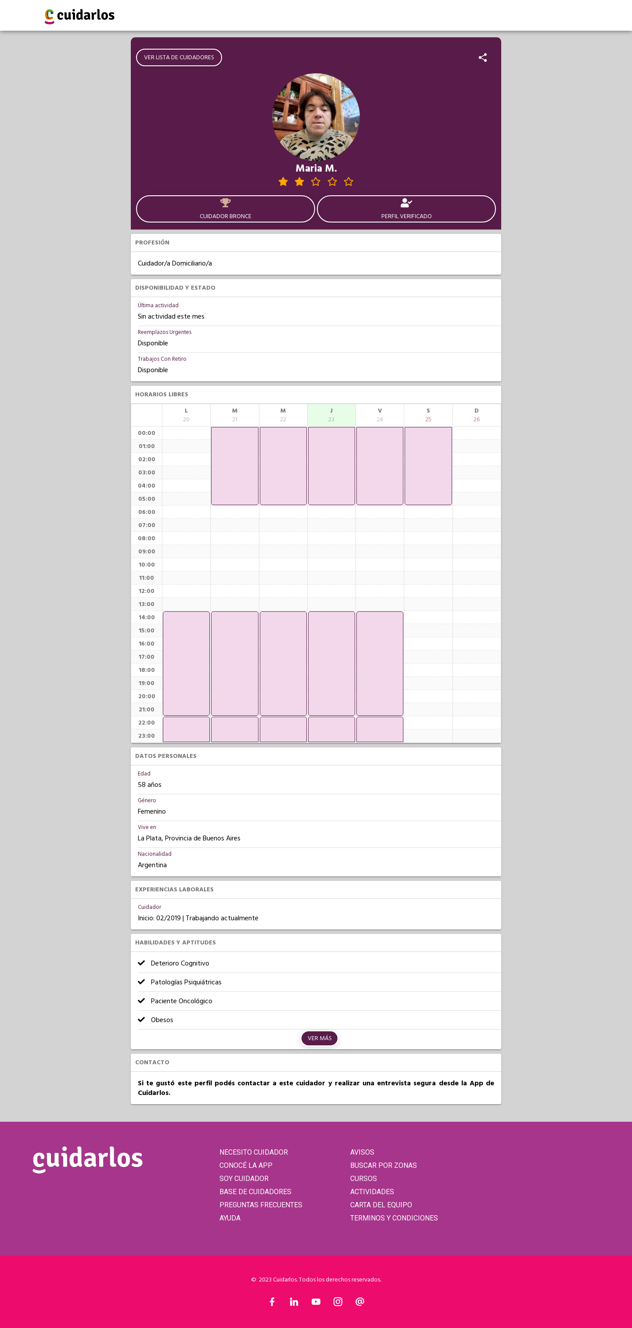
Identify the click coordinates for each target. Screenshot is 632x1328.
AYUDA (230, 1218)
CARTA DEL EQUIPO (381, 1205)
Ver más (320, 1038)
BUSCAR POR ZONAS (383, 1165)
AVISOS (362, 1152)
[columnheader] (186, 415)
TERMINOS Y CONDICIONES (394, 1218)
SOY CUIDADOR (244, 1178)
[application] (186, 663)
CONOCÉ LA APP (246, 1165)
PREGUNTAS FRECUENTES (260, 1205)
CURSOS (363, 1178)
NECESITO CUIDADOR (253, 1152)
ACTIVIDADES (372, 1192)
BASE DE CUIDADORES (255, 1192)
